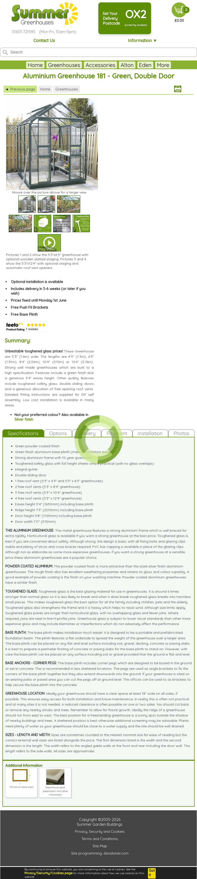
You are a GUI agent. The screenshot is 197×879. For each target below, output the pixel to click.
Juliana (154, 64)
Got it (152, 872)
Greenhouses (52, 64)
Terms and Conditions (99, 838)
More (175, 64)
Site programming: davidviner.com (100, 853)
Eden (133, 64)
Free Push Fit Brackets (29, 307)
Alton (115, 64)
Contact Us (44, 40)
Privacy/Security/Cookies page (48, 873)
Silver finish (24, 419)
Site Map (100, 846)
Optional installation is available (37, 281)
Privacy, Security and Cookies (100, 831)
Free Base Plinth (24, 314)
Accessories (88, 64)
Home (23, 64)
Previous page (20, 89)
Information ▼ (142, 40)
